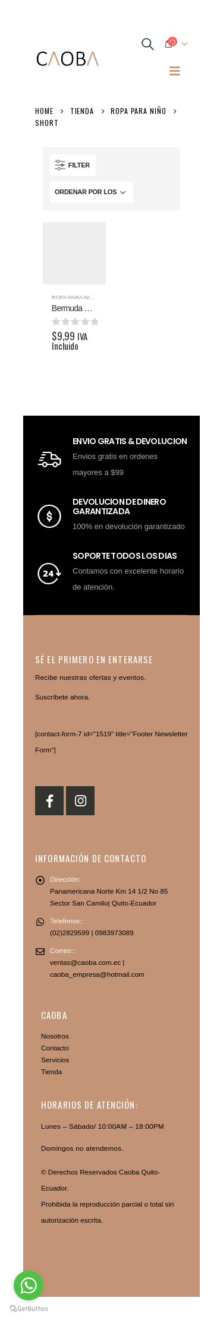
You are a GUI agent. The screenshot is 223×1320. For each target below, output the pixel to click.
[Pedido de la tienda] (91, 192)
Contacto (55, 1048)
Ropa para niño (75, 297)
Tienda (51, 1071)
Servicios (55, 1059)
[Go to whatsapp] (28, 1285)
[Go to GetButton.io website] (29, 1308)
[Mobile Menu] (175, 71)
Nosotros (55, 1036)
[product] (74, 253)
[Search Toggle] (147, 44)
